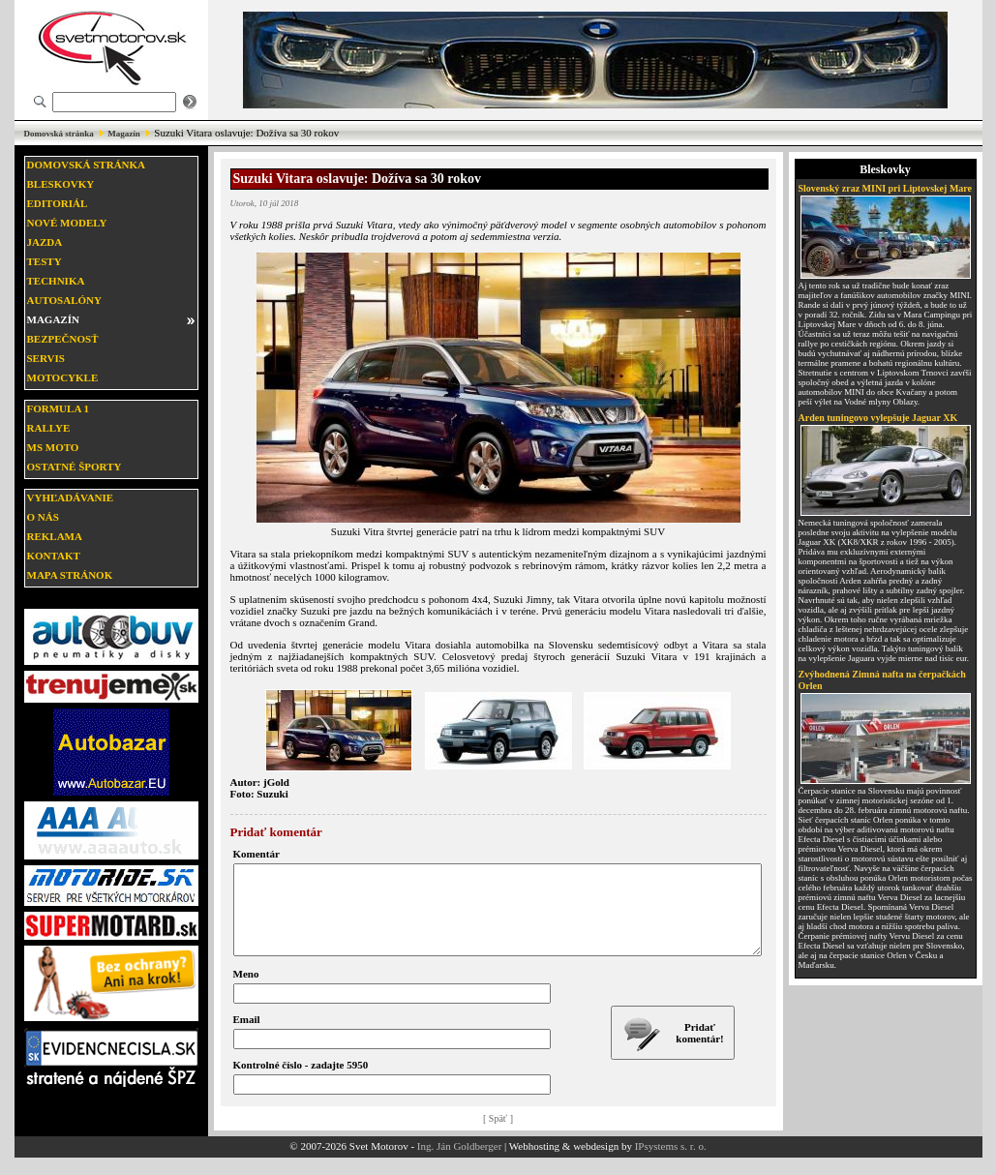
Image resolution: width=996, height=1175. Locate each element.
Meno (246, 991)
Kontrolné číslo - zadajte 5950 (301, 1082)
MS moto (53, 447)
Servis (46, 358)
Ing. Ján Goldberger (459, 1163)
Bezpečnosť (63, 339)
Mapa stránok (70, 575)
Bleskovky (61, 184)
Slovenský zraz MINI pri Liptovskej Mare (886, 188)
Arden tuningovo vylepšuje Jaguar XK (878, 417)
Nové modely (67, 222)
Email (246, 1036)
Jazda (45, 242)
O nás (43, 517)
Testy (44, 261)
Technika (56, 280)
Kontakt (53, 555)
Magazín (123, 133)
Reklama (54, 536)
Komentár (256, 853)
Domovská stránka (59, 133)
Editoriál (57, 203)
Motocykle (63, 377)
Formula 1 (58, 408)
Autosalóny (64, 300)
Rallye (49, 428)
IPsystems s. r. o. (671, 1163)
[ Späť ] (498, 1135)
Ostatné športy (74, 466)
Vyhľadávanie (70, 497)
